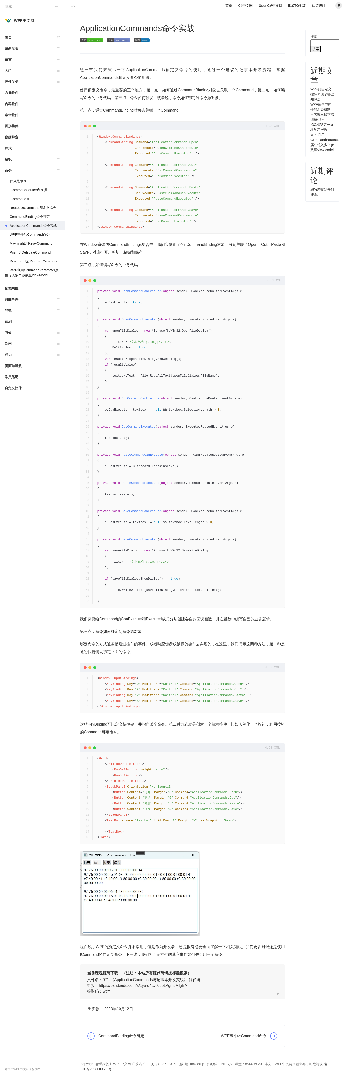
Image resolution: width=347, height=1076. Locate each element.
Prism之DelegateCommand (30, 252)
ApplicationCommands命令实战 (33, 225)
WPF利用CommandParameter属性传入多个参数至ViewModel (32, 272)
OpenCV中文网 (270, 5)
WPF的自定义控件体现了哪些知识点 (322, 94)
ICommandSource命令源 (28, 190)
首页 (35, 37)
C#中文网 (245, 5)
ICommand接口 (21, 199)
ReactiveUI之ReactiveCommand (34, 261)
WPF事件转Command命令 (30, 234)
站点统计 (318, 5)
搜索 (313, 37)
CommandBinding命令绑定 (30, 217)
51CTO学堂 (297, 5)
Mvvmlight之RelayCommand (31, 243)
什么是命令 (18, 181)
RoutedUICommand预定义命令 (33, 208)
